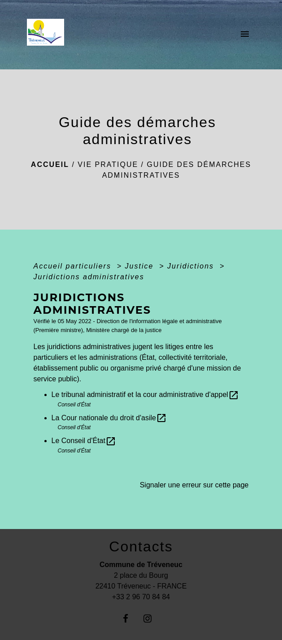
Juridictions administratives (89, 277)
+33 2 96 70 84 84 (141, 597)
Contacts (141, 546)
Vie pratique (108, 164)
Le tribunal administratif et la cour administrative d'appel (145, 394)
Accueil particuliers (74, 266)
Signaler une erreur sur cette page (194, 485)
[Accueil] (48, 35)
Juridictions (192, 266)
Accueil (50, 164)
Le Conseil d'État (84, 440)
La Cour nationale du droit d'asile (109, 418)
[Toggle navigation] (245, 35)
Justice (140, 266)
